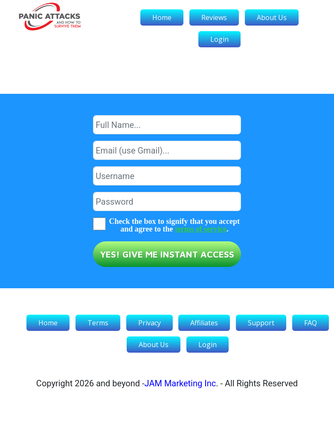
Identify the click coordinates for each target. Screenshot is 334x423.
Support (261, 322)
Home (161, 17)
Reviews (214, 17)
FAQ (310, 322)
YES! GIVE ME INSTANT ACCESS (167, 254)
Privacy (149, 322)
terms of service (201, 229)
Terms (97, 322)
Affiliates (204, 322)
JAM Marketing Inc (180, 383)
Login (219, 39)
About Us (272, 17)
